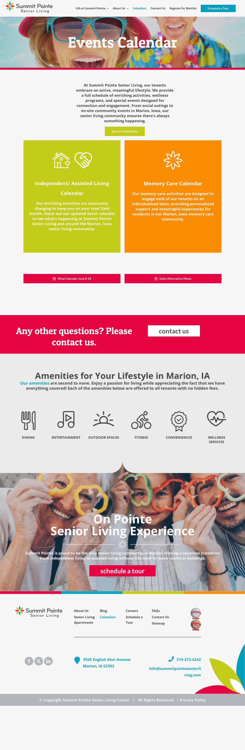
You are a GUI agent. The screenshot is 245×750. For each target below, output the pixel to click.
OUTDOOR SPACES (103, 437)
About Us (81, 611)
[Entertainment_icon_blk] (66, 413)
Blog (103, 611)
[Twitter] (38, 661)
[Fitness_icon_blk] (141, 413)
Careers (132, 611)
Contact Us (160, 617)
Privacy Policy (193, 699)
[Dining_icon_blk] (28, 413)
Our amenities (34, 383)
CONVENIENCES (179, 437)
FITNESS (141, 437)
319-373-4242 (188, 659)
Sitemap (158, 623)
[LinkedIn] (48, 661)
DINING (28, 437)
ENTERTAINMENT (66, 437)
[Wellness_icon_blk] (216, 413)
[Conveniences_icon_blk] (179, 413)
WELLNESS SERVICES (216, 439)
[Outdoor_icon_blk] (103, 413)
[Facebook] (29, 661)
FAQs (156, 611)
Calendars (108, 617)
